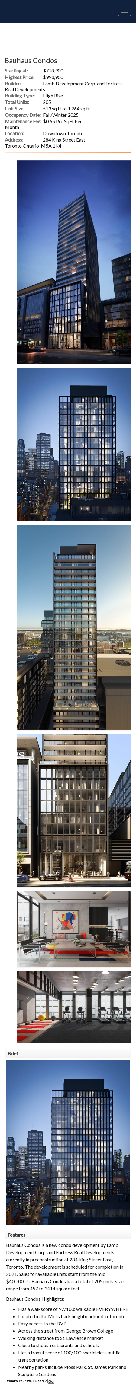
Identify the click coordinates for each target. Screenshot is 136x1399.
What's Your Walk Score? (30, 1381)
